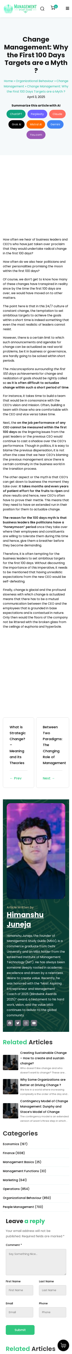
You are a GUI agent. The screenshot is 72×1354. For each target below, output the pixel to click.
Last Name (46, 1281)
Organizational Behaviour (35, 81)
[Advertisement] (36, 199)
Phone (43, 1303)
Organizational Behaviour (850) (27, 1198)
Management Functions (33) (24, 1171)
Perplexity (37, 114)
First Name (13, 1281)
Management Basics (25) (22, 1162)
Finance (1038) (14, 1153)
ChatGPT (16, 114)
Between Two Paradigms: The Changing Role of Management (54, 753)
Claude (57, 114)
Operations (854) (16, 1189)
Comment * (14, 1245)
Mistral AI (36, 124)
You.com (36, 135)
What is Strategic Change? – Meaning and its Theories (18, 753)
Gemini (55, 124)
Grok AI (16, 124)
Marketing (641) (15, 1180)
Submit (20, 1330)
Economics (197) (15, 1144)
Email (9, 1303)
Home (8, 81)
